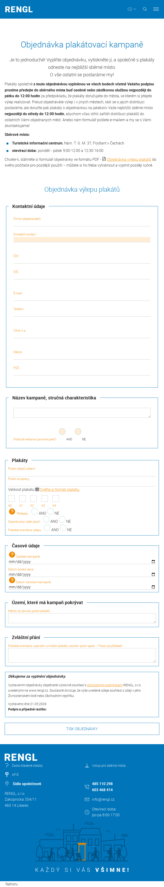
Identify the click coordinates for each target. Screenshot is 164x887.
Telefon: (82, 312)
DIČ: (82, 274)
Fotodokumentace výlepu (24, 530)
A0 (11, 501)
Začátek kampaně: (82, 558)
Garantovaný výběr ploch (24, 521)
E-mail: (82, 296)
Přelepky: (18, 513)
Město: (82, 355)
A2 (33, 501)
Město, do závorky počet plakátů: (82, 616)
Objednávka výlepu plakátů (129, 159)
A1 (22, 501)
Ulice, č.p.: (82, 333)
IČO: (82, 259)
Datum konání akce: (82, 572)
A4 (55, 501)
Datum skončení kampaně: (82, 583)
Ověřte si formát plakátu (60, 489)
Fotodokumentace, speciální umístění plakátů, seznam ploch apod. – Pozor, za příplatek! (82, 653)
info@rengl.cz (103, 799)
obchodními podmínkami (105, 685)
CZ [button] (130, 9)
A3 (44, 501)
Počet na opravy (82, 481)
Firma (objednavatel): (82, 221)
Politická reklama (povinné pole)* (34, 439)
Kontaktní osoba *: (82, 237)
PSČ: (82, 370)
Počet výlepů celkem (82, 471)
